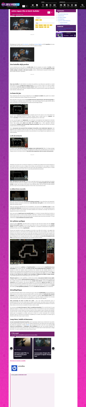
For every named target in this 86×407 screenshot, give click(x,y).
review (37, 27)
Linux (37, 25)
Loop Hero (40, 25)
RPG (45, 27)
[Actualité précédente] (11, 348)
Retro (51, 25)
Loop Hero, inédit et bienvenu (64, 20)
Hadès (28, 324)
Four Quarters (26, 44)
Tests (40, 19)
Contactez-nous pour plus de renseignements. (65, 29)
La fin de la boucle (63, 22)
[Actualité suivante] (53, 348)
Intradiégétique (61, 19)
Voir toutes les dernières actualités (18, 361)
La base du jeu (61, 15)
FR (48, 12)
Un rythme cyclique (62, 17)
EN (51, 12)
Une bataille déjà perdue (63, 14)
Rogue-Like (41, 27)
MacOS (45, 25)
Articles (37, 19)
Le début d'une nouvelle (65, 24)
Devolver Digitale (38, 44)
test (48, 27)
